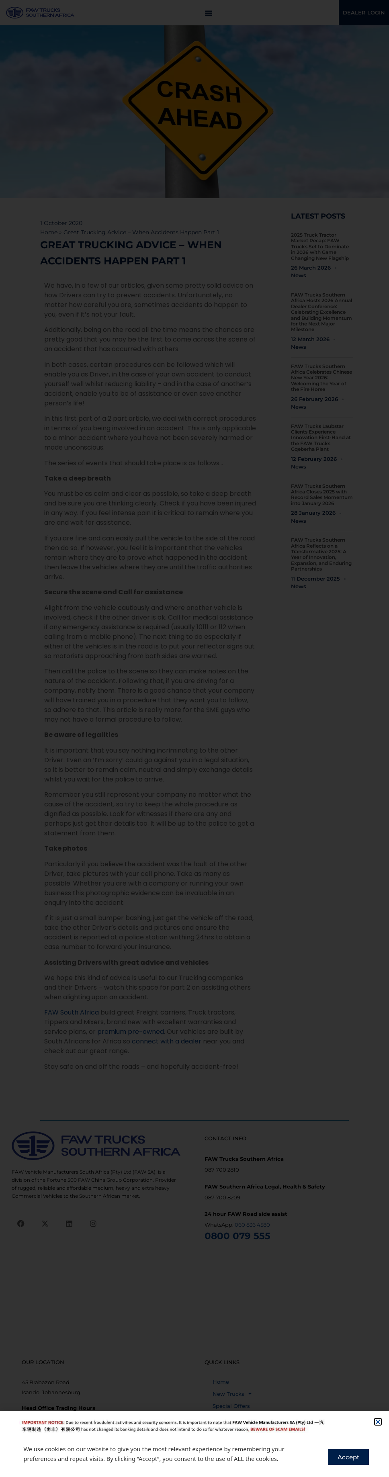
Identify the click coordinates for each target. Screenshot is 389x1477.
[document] (194, 738)
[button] (378, 1422)
